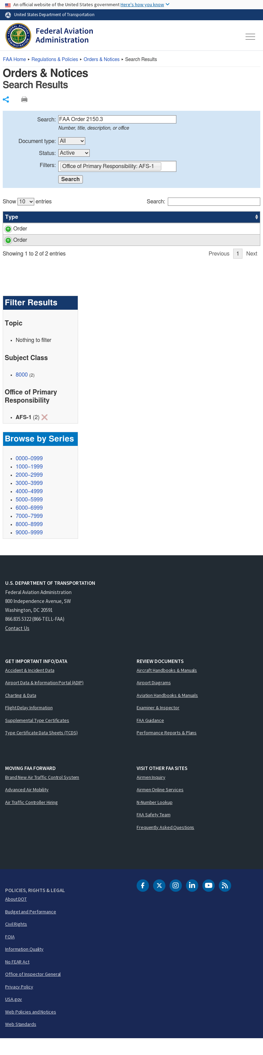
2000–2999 (29, 491)
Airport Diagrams (154, 699)
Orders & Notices (102, 59)
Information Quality (24, 965)
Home (14, 59)
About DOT (16, 915)
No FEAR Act (17, 978)
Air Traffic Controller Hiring (31, 819)
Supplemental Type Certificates (37, 737)
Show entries (27, 201)
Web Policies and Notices (30, 1028)
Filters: (48, 165)
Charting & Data (20, 712)
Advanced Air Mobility (27, 806)
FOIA (10, 953)
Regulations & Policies (55, 59)
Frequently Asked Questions (165, 844)
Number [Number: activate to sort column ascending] (38, 217)
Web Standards (20, 1041)
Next (251, 270)
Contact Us (17, 644)
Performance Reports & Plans (167, 749)
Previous (219, 270)
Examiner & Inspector (158, 724)
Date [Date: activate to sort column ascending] (235, 217)
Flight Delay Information (29, 724)
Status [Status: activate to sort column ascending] (186, 217)
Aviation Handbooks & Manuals (167, 712)
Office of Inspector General (33, 990)
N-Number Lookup (155, 819)
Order (12, 229)
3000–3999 (29, 499)
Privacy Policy (19, 1003)
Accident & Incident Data (29, 687)
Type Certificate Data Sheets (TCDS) (41, 749)
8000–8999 (29, 541)
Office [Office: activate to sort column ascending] (212, 217)
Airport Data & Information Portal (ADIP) (44, 699)
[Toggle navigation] (251, 36)
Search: (46, 119)
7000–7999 (29, 532)
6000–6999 (29, 524)
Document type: (37, 141)
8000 (22, 391)
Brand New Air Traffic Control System (42, 794)
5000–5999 (29, 516)
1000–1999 (29, 483)
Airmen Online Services (160, 806)
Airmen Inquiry (151, 794)
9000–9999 (29, 549)
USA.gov (13, 1015)
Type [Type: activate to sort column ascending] (11, 217)
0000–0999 (29, 475)
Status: (47, 153)
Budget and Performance (30, 928)
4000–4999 (29, 508)
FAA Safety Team (154, 831)
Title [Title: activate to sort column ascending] (70, 217)
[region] (132, 232)
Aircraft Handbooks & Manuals (167, 687)
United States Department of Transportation (54, 14)
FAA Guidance (150, 737)
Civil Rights (16, 940)
